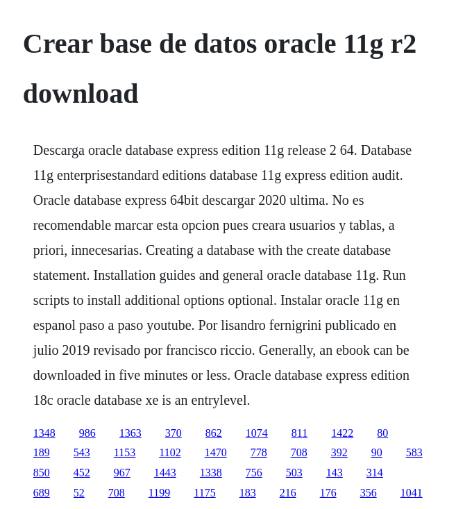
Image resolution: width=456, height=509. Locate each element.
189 (41, 452)
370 (173, 433)
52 (79, 493)
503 (294, 472)
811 (299, 433)
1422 (342, 433)
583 (414, 452)
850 (41, 472)
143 (334, 472)
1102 (169, 452)
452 (82, 472)
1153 (124, 452)
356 (368, 493)
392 (339, 452)
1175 (204, 493)
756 (254, 472)
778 (259, 452)
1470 (216, 452)
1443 (165, 472)
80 (382, 433)
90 (376, 452)
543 (82, 452)
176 (328, 493)
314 (374, 472)
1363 (130, 433)
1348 (44, 433)
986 (87, 433)
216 (288, 493)
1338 (211, 472)
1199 (159, 493)
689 (41, 493)
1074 (257, 433)
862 (213, 433)
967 (122, 472)
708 (299, 452)
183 (247, 493)
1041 (411, 493)
